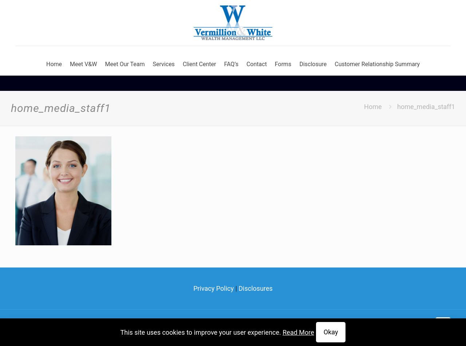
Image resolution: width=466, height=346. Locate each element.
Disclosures (255, 288)
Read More (298, 332)
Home (373, 106)
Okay (331, 332)
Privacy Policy (213, 288)
